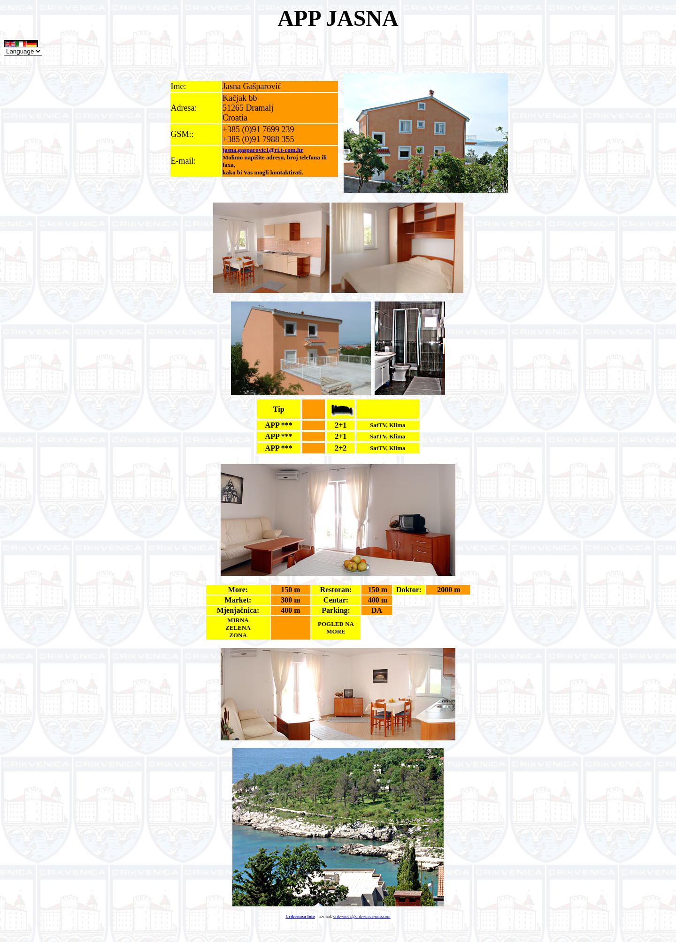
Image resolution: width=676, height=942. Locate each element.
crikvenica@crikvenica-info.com (362, 916)
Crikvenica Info (300, 916)
